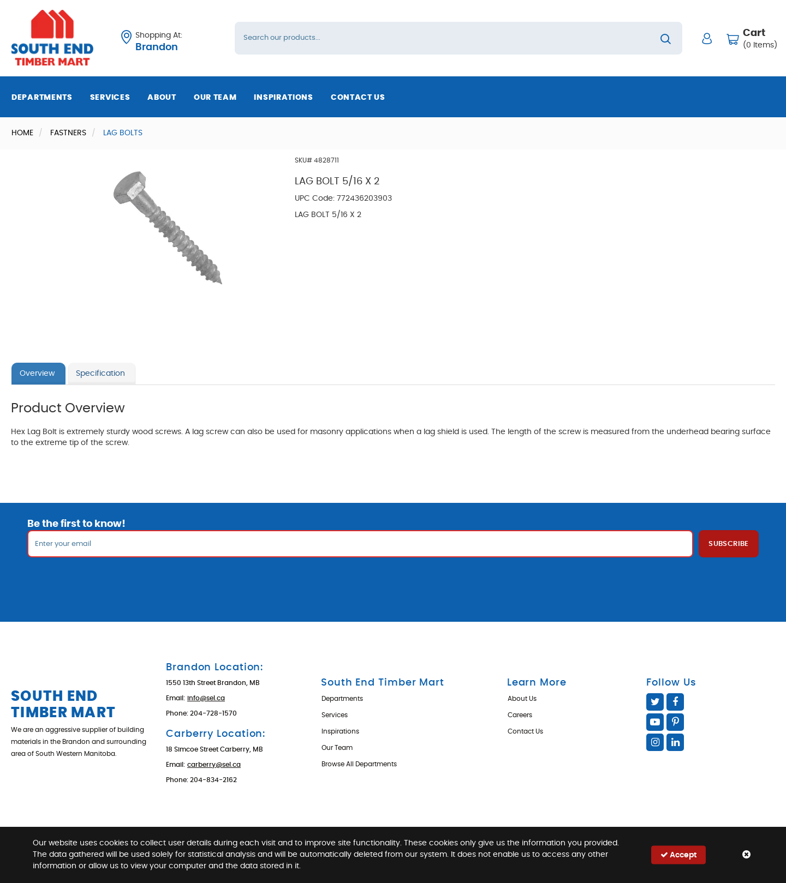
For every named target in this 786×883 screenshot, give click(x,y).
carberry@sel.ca (214, 764)
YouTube (655, 722)
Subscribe (728, 544)
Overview (37, 373)
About (161, 97)
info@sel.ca (206, 698)
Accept (678, 855)
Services (110, 97)
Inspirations (283, 97)
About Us (522, 698)
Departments (42, 97)
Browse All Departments (359, 764)
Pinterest (675, 722)
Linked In (675, 742)
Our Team (215, 97)
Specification (100, 373)
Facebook (675, 702)
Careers (520, 715)
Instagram (655, 742)
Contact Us (358, 97)
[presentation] (393, 581)
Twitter (655, 702)
